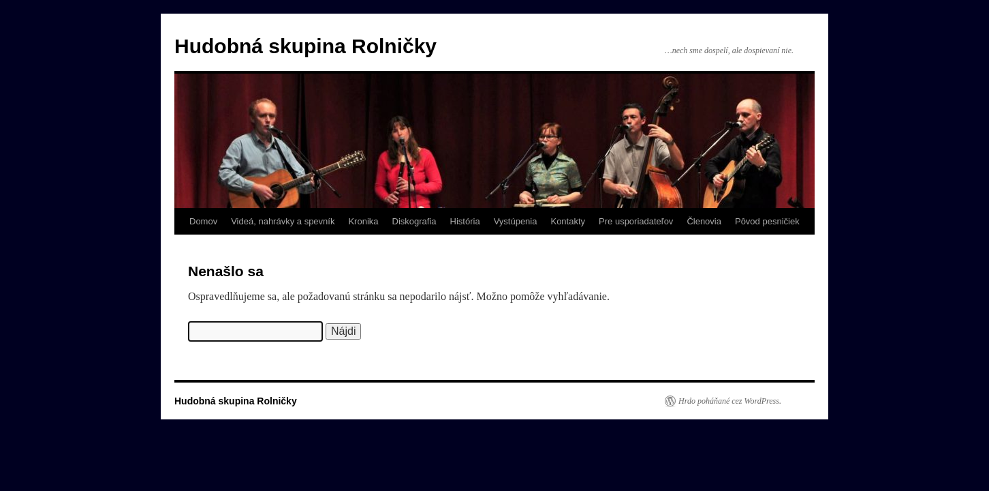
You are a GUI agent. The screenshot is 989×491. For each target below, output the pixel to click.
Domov (203, 221)
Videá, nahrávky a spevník (282, 221)
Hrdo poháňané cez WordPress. (729, 401)
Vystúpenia (515, 221)
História (465, 221)
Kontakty (567, 221)
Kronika (363, 221)
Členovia (704, 221)
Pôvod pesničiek (767, 221)
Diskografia (414, 221)
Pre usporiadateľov (636, 221)
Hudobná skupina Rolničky (305, 46)
